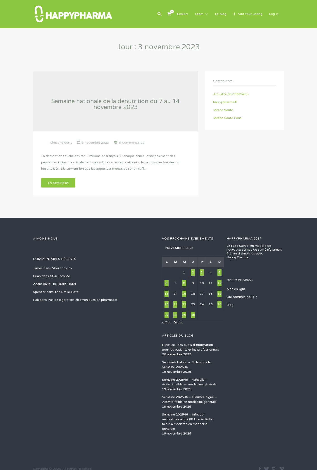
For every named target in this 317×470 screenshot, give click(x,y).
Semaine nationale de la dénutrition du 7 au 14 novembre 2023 (115, 104)
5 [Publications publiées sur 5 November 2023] (219, 272)
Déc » (177, 322)
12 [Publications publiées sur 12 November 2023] (219, 283)
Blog (230, 305)
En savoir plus (58, 183)
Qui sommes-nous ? (241, 297)
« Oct (166, 322)
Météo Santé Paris (227, 118)
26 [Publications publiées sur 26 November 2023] (219, 304)
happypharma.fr (225, 102)
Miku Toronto (62, 268)
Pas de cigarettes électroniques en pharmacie (82, 300)
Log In (274, 14)
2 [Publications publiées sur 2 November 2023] (193, 272)
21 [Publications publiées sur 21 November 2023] (175, 304)
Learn (199, 14)
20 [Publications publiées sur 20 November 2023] (166, 304)
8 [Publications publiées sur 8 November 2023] (184, 283)
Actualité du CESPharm (231, 94)
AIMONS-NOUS (45, 238)
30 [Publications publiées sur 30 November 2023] (193, 315)
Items (170, 11)
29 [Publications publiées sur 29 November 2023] (184, 315)
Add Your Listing (250, 14)
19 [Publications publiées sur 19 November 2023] (219, 294)
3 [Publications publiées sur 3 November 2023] (202, 272)
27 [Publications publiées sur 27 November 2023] (166, 315)
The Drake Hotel (63, 284)
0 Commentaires (131, 143)
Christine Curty (61, 143)
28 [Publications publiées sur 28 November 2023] (175, 315)
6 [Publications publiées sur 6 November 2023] (166, 283)
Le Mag (220, 14)
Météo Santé (223, 110)
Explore (182, 14)
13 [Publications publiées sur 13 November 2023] (166, 294)
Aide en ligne (236, 289)
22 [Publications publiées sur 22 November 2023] (184, 304)
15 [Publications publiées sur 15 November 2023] (184, 294)
